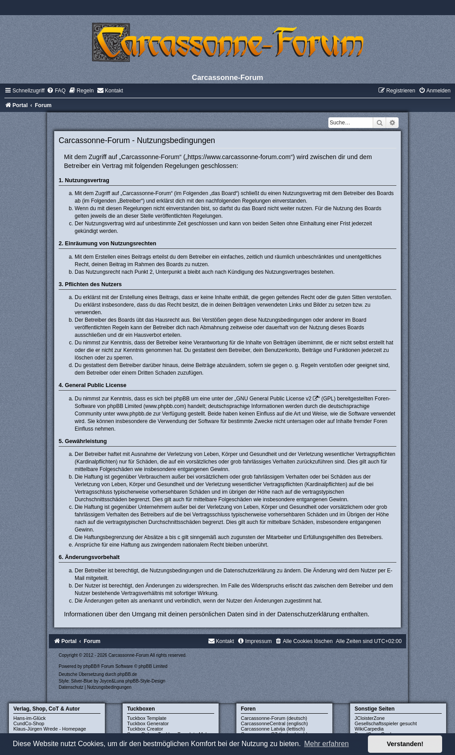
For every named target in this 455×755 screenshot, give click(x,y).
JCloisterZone (370, 718)
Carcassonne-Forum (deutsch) (274, 718)
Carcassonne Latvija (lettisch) (273, 728)
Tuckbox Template (147, 718)
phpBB (90, 666)
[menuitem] (56, 91)
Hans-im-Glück (29, 718)
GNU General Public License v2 (273, 398)
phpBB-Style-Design (145, 681)
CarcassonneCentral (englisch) (274, 723)
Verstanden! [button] (405, 743)
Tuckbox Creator (145, 728)
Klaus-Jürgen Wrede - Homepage (49, 728)
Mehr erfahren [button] (326, 743)
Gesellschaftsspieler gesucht (386, 723)
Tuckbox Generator (148, 723)
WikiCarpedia (369, 728)
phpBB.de (127, 674)
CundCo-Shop (28, 723)
